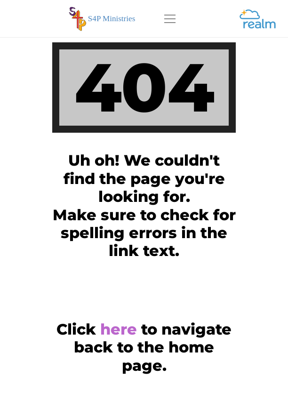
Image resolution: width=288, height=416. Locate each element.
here (118, 329)
